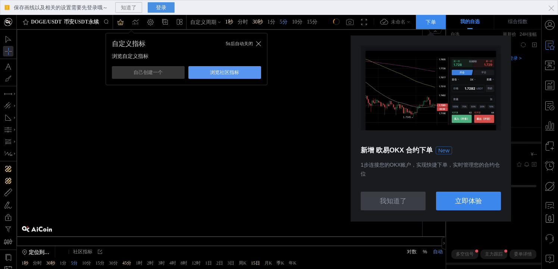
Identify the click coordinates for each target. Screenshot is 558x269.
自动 (438, 251)
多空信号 (467, 253)
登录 (161, 7)
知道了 (129, 7)
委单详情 (523, 254)
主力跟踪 (496, 253)
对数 (412, 251)
